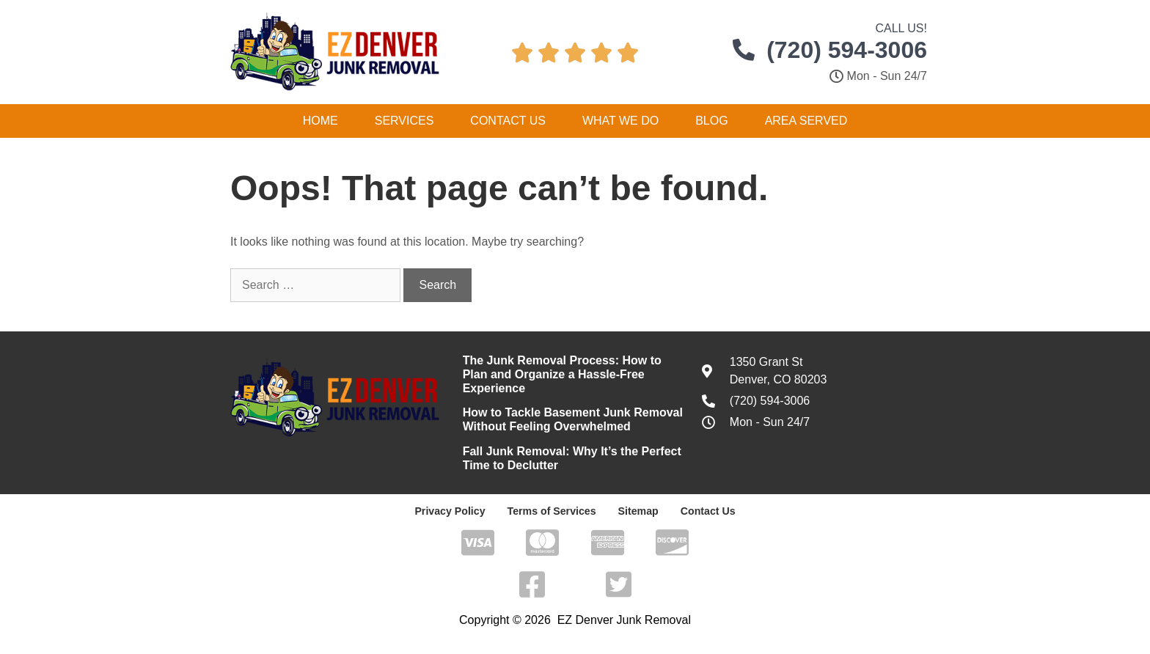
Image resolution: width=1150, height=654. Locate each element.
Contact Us (508, 120)
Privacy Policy (451, 511)
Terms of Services (552, 511)
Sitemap (637, 511)
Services (404, 120)
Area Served (806, 120)
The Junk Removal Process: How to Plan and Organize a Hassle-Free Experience (562, 374)
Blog (711, 120)
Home (320, 120)
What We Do (620, 120)
